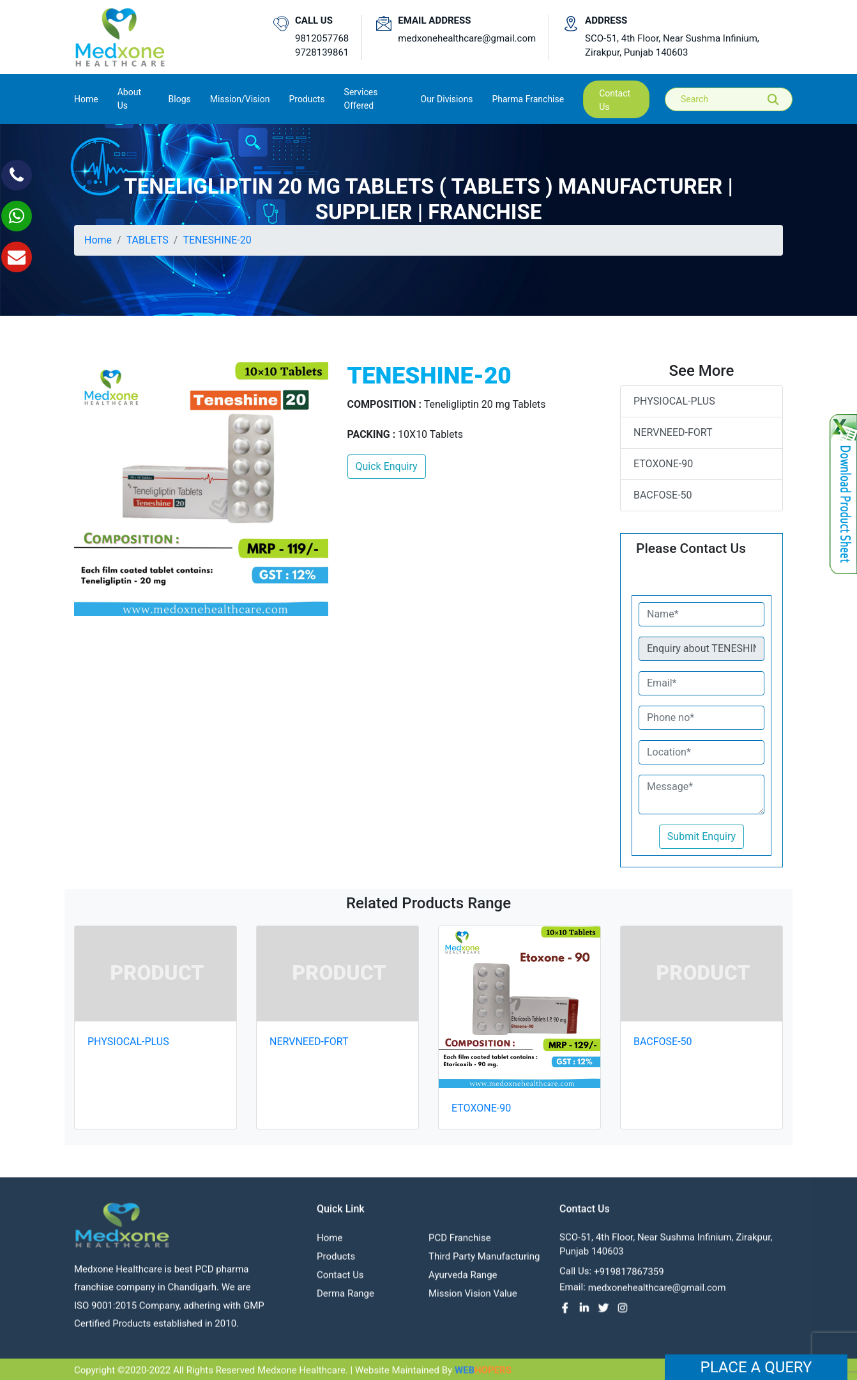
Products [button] (306, 99)
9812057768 (322, 38)
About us (129, 99)
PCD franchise (459, 1244)
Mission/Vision (240, 99)
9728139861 (322, 52)
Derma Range (345, 1300)
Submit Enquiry (701, 836)
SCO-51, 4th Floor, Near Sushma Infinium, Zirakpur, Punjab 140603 (672, 46)
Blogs (180, 99)
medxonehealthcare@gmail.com (467, 38)
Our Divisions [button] (447, 99)
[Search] (737, 99)
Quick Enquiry (387, 466)
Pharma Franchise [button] (528, 99)
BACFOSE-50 (662, 495)
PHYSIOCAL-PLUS (674, 401)
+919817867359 (629, 1278)
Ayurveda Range (462, 1281)
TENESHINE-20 (217, 240)
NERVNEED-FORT (673, 432)
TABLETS (147, 240)
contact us (614, 100)
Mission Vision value (472, 1300)
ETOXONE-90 (663, 464)
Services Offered (361, 99)
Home (86, 98)
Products (336, 1263)
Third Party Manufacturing (484, 1263)
